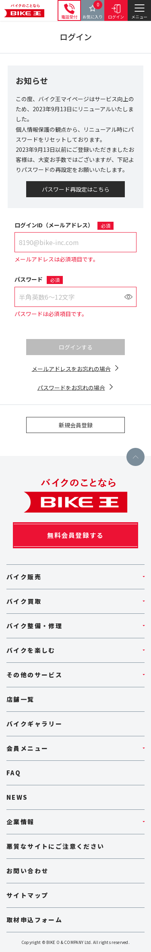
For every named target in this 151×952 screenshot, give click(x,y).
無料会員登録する (75, 535)
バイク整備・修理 (34, 625)
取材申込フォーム (34, 919)
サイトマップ (27, 895)
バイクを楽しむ (31, 650)
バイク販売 (23, 576)
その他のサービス (34, 674)
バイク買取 (23, 601)
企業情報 (20, 821)
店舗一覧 (20, 699)
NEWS (17, 797)
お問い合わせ (27, 870)
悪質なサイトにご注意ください (55, 846)
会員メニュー (27, 748)
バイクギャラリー (34, 723)
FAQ (13, 772)
